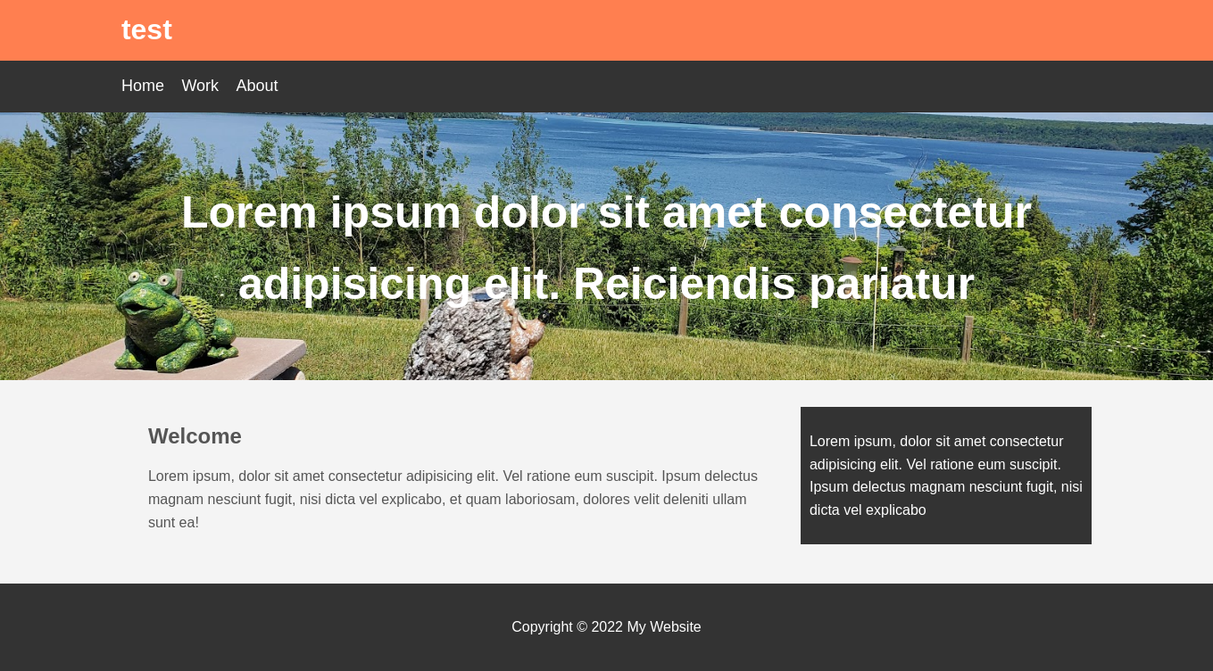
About (257, 86)
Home (142, 86)
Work (200, 86)
